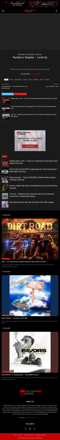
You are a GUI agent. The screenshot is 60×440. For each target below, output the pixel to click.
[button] (3, 11)
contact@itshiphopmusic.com (33, 417)
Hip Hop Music (18, 79)
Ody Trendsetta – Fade (52, 86)
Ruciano (42, 79)
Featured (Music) (5, 315)
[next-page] (5, 123)
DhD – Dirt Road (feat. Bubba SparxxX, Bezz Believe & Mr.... (24, 262)
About (15, 435)
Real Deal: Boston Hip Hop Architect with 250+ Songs (32, 202)
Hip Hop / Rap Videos (30, 54)
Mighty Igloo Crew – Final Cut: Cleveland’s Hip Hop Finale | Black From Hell (34, 98)
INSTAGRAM (35, 74)
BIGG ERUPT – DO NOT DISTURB (15, 318)
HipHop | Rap (38, 54)
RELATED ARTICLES (8, 94)
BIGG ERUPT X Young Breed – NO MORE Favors (20, 375)
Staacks (47, 79)
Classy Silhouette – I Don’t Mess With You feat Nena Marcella (14, 87)
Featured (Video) (21, 54)
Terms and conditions (28, 435)
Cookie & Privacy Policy (40, 435)
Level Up (25, 79)
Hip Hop (11, 79)
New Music (35, 79)
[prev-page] (3, 123)
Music (30, 79)
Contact (20, 435)
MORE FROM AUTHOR (20, 94)
